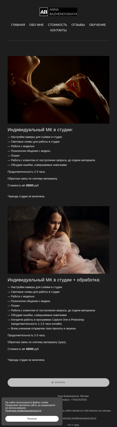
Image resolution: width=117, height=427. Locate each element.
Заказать (58, 383)
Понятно (32, 418)
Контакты (58, 30)
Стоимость (57, 24)
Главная (18, 24)
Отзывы (78, 24)
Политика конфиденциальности (78, 419)
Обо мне (36, 24)
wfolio (76, 426)
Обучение (97, 24)
